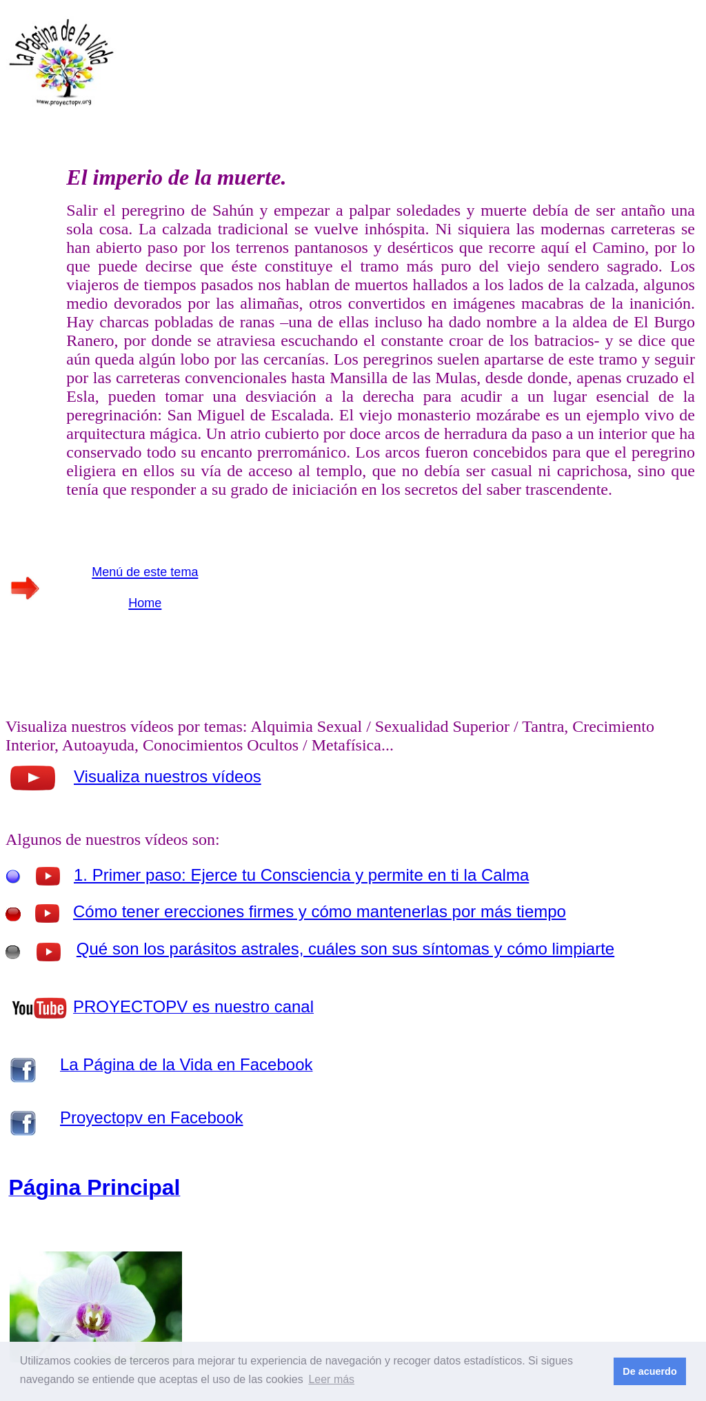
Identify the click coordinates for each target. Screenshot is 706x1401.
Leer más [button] (331, 1379)
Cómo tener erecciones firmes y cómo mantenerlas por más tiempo (319, 911)
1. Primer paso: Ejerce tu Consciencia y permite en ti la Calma (301, 875)
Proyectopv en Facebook (151, 1117)
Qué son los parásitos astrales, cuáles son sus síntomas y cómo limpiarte (345, 948)
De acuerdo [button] (649, 1371)
